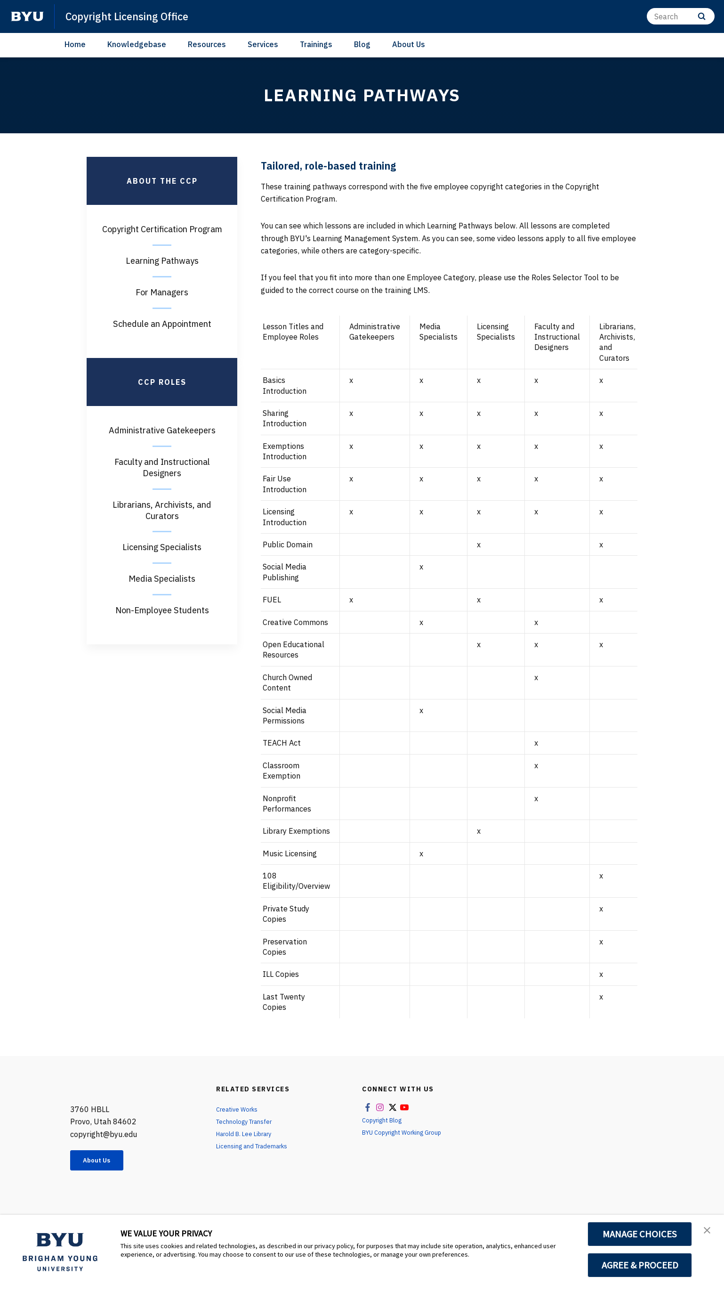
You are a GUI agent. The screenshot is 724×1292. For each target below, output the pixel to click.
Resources (207, 44)
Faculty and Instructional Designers (162, 467)
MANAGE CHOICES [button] (640, 1234)
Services (263, 44)
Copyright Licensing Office (133, 16)
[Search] (681, 16)
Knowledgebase (136, 44)
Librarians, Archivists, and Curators (162, 510)
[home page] (27, 16)
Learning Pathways (162, 260)
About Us (408, 44)
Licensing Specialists (161, 547)
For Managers (162, 292)
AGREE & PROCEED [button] (640, 1265)
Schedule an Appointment (162, 323)
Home (75, 44)
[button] (708, 1232)
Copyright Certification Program (162, 229)
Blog (362, 44)
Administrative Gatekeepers (162, 430)
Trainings (316, 44)
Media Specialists (162, 578)
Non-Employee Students (162, 610)
